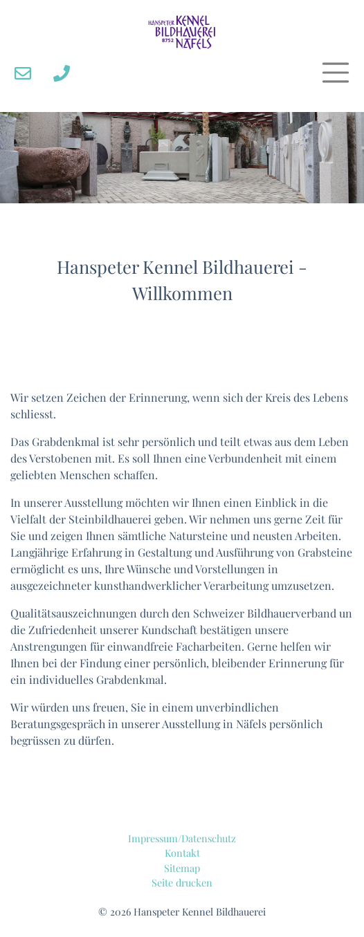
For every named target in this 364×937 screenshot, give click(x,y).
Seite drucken (182, 882)
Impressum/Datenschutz (182, 838)
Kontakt (182, 853)
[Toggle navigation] (335, 72)
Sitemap (182, 868)
